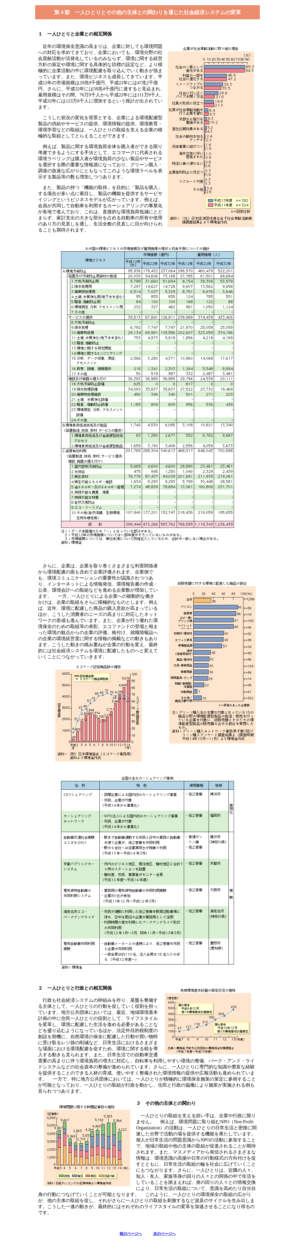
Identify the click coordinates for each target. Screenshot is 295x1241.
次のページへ (164, 1233)
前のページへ (131, 1233)
